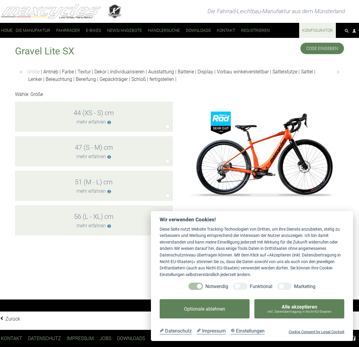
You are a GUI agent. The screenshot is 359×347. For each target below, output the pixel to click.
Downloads (131, 338)
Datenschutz (44, 338)
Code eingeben (322, 48)
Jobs (105, 338)
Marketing (304, 286)
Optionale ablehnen (204, 309)
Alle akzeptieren (299, 309)
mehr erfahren (93, 122)
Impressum (80, 338)
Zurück (12, 319)
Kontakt (11, 338)
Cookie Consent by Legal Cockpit (316, 332)
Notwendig (216, 286)
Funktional (261, 286)
